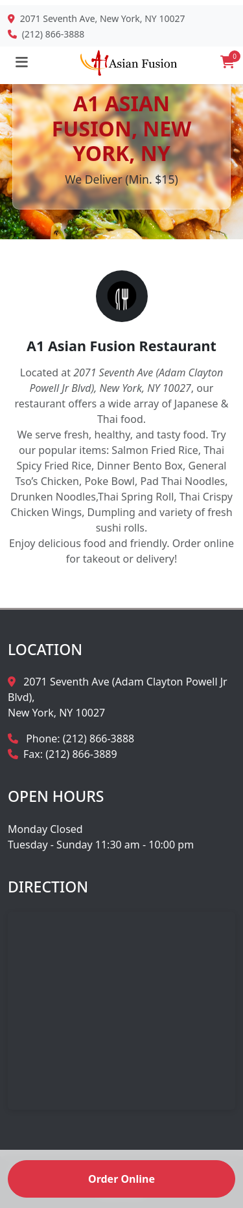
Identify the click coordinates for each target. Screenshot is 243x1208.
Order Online (121, 1179)
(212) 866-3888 (53, 34)
